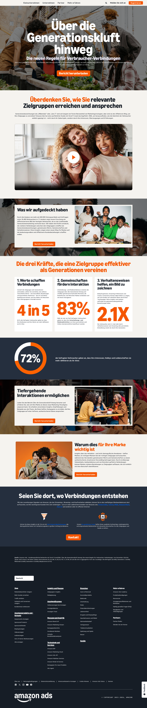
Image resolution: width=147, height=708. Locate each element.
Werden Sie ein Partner (120, 624)
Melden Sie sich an (118, 3)
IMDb (116, 505)
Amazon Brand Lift (53, 621)
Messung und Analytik (55, 618)
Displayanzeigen (19, 629)
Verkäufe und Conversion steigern (22, 602)
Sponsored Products (21, 622)
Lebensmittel (84, 611)
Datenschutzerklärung (48, 681)
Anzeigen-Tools (52, 611)
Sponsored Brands (20, 625)
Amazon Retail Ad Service (55, 661)
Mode (82, 605)
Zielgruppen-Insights (53, 592)
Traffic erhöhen (19, 598)
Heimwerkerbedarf (86, 621)
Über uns (17, 681)
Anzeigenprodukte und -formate (24, 614)
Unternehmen (48, 3)
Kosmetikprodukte (86, 595)
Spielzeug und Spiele (86, 631)
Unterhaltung (84, 601)
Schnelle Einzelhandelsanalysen (54, 635)
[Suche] (106, 3)
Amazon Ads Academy (120, 592)
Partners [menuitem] (116, 618)
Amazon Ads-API (52, 655)
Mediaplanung (51, 595)
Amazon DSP (51, 648)
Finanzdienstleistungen (87, 608)
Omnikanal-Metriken (53, 631)
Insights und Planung (55, 588)
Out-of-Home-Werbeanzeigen (24, 638)
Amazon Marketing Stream (55, 624)
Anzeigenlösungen (54, 601)
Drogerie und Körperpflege (88, 615)
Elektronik (83, 598)
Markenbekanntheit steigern (23, 592)
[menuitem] (24, 628)
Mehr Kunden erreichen (22, 595)
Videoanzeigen (19, 632)
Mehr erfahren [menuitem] (119, 588)
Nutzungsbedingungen (31, 681)
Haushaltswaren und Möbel (88, 618)
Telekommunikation (86, 628)
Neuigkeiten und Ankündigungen (118, 610)
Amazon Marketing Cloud (55, 652)
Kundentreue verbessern (22, 606)
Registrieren (136, 3)
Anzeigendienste (52, 608)
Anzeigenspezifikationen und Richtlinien (122, 602)
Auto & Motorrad (85, 592)
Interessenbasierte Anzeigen (67, 681)
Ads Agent (50, 668)
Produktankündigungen (120, 595)
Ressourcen (116, 598)
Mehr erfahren (74, 3)
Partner (61, 3)
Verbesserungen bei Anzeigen (56, 605)
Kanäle (83, 641)
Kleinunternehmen (31, 3)
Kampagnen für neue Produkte (56, 665)
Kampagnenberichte (53, 628)
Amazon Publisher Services (55, 658)
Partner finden (117, 621)
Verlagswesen (84, 624)
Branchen (84, 588)
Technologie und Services (53, 643)
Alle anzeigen (19, 642)
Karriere (110, 681)
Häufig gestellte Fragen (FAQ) (122, 606)
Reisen (82, 634)
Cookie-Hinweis (84, 681)
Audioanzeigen (19, 635)
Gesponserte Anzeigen (22, 619)
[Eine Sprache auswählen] (24, 578)
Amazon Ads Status (98, 681)
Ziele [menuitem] (16, 588)
